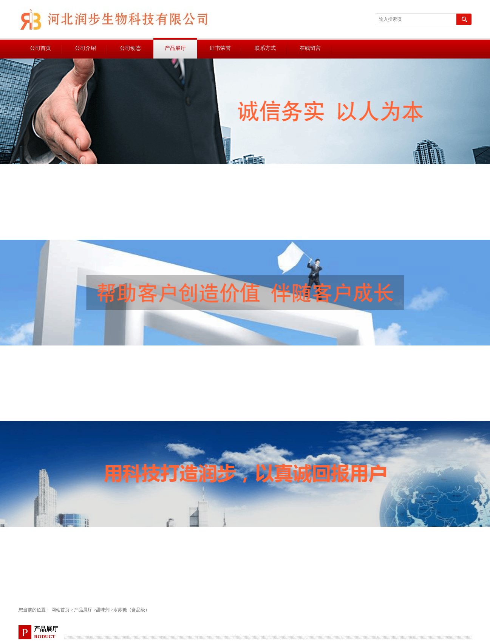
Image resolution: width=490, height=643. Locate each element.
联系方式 (265, 48)
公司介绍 (85, 48)
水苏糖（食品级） (131, 609)
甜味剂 (103, 609)
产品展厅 (175, 48)
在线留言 (310, 48)
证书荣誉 (220, 48)
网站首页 (60, 609)
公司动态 (130, 48)
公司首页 (40, 48)
